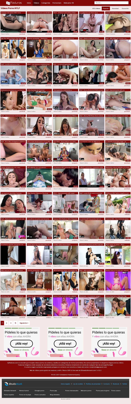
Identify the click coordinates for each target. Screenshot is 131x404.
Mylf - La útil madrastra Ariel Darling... (10, 64)
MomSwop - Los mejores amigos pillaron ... (90, 296)
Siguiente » (24, 323)
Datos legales (65, 384)
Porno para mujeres (102, 391)
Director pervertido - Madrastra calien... (37, 38)
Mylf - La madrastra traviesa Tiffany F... (64, 116)
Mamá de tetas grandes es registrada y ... (36, 296)
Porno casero (115, 391)
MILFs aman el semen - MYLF (115, 245)
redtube (127, 214)
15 (15, 323)
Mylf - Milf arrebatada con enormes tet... (91, 270)
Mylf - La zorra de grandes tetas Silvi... (63, 64)
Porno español (9, 395)
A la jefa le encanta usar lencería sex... (38, 219)
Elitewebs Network (10, 391)
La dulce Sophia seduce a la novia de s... (117, 116)
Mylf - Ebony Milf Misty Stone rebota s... (91, 116)
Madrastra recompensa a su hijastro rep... (13, 90)
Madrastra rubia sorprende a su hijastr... (63, 38)
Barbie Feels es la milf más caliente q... (117, 270)
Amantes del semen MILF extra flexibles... (11, 13)
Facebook (116, 384)
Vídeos (36, 3)
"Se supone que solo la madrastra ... (91, 64)
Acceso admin (65, 399)
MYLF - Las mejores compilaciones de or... (38, 64)
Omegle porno (39, 391)
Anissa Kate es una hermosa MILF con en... (117, 64)
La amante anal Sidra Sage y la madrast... (116, 142)
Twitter (124, 384)
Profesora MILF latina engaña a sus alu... (117, 193)
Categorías (45, 3)
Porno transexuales (71, 391)
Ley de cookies (78, 384)
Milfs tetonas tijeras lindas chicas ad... (12, 270)
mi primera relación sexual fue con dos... (12, 245)
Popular (106, 8)
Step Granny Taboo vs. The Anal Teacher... (37, 193)
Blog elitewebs (55, 395)
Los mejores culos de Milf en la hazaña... (90, 142)
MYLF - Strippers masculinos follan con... (64, 13)
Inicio (29, 3)
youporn (22, 60)
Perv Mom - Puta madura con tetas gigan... (64, 142)
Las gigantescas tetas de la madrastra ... (89, 13)
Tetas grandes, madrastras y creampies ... (62, 90)
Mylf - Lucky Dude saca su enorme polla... (91, 193)
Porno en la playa (25, 395)
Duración (125, 8)
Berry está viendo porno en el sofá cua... (38, 142)
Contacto (106, 384)
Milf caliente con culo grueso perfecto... (36, 167)
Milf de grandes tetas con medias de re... (65, 270)
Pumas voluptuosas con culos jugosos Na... (10, 167)
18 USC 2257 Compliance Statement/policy (65, 375)
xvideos (74, 34)
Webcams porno (86, 391)
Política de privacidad (93, 384)
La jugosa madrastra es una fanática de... (39, 13)
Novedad (115, 8)
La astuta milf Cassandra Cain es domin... (90, 219)
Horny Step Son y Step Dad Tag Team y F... (116, 296)
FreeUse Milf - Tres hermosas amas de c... (117, 219)
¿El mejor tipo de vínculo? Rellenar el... (12, 296)
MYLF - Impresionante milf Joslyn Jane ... (64, 193)
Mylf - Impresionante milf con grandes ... (115, 90)
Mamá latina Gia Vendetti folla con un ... (38, 245)
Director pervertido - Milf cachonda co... (38, 270)
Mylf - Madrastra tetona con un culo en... (12, 219)
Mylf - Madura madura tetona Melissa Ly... (89, 38)
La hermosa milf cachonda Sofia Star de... (65, 167)
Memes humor (24, 391)
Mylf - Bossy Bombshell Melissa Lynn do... (92, 90)
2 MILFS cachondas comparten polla (91, 167)
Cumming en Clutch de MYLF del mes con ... (91, 245)
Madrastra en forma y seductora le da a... (38, 116)
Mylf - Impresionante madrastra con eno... (12, 116)
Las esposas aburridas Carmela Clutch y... (11, 193)
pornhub (22, 34)
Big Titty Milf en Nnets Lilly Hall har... (12, 38)
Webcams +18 (69, 3)
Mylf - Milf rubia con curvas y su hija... (116, 38)
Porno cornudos (40, 395)
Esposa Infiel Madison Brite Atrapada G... (65, 219)
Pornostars (56, 3)
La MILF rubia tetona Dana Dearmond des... (61, 245)
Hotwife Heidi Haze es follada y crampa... (116, 13)
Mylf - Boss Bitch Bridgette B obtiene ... (13, 142)
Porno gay (53, 391)
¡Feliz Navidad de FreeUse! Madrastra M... (36, 90)
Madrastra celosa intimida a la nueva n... (118, 167)
